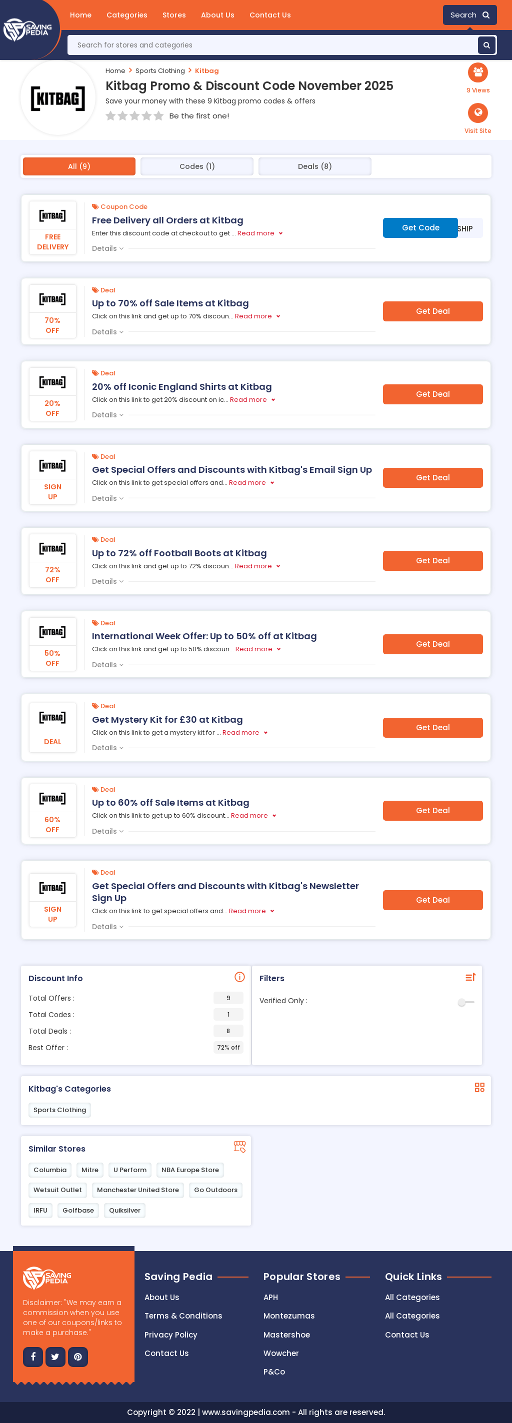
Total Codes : (136, 1014)
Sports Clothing (160, 70)
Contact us (166, 1353)
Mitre (90, 1170)
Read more (256, 233)
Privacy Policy (171, 1335)
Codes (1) (197, 166)
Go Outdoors (216, 1190)
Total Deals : (136, 1031)
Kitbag (207, 70)
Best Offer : (136, 1047)
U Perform (130, 1170)
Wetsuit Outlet (58, 1190)
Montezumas (289, 1316)
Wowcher (281, 1353)
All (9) (79, 166)
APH (271, 1297)
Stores (174, 15)
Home (81, 15)
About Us (217, 15)
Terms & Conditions (183, 1316)
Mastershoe (287, 1335)
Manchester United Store (138, 1190)
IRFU (41, 1210)
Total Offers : (136, 998)
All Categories (412, 1297)
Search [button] (470, 14)
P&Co (274, 1372)
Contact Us (270, 15)
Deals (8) (315, 166)
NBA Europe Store (190, 1170)
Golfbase (78, 1210)
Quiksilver (124, 1210)
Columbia (50, 1170)
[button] (478, 119)
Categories (127, 15)
